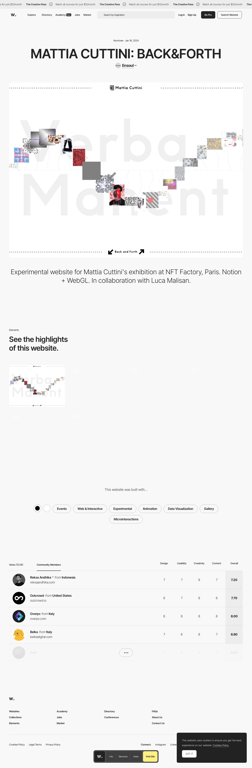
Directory (47, 14)
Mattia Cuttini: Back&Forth (126, 54)
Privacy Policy (53, 744)
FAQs (155, 711)
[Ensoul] (126, 65)
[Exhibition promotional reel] (96, 431)
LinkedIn (174, 744)
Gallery (209, 509)
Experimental (122, 509)
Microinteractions (126, 519)
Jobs (77, 14)
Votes (136, 756)
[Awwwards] (13, 14)
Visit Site (150, 756)
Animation (150, 509)
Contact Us (158, 723)
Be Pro (208, 14)
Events (62, 509)
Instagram (160, 744)
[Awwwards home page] (99, 756)
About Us (157, 717)
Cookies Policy (17, 744)
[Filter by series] (215, 386)
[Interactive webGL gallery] (37, 431)
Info (111, 756)
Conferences (111, 717)
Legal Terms (35, 744)
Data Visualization (180, 509)
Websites (14, 711)
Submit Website (229, 14)
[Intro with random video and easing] (156, 386)
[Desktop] (37, 386)
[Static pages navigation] (96, 386)
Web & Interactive (90, 509)
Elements (123, 756)
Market (87, 14)
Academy (63, 14)
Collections (15, 717)
